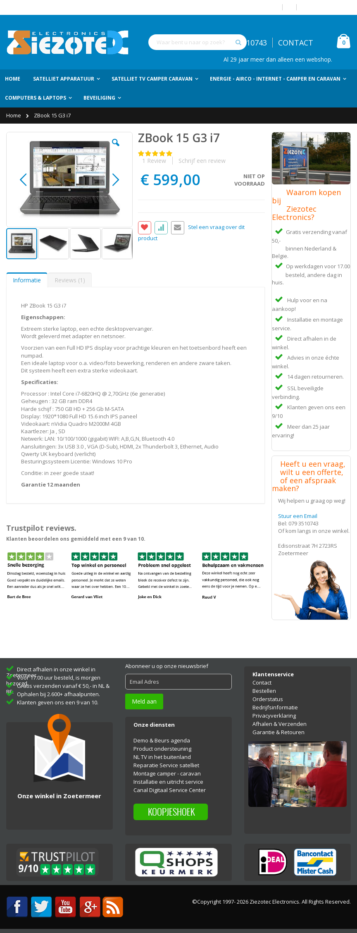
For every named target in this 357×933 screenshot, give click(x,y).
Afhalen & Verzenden (279, 724)
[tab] (27, 279)
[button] (115, 148)
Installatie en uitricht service (168, 781)
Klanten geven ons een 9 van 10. (57, 702)
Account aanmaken (327, 7)
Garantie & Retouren (278, 732)
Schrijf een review (202, 161)
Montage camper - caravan (167, 773)
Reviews (70, 280)
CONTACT (295, 43)
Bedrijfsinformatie (275, 707)
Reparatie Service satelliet (166, 765)
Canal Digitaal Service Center (169, 790)
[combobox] (197, 42)
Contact (261, 682)
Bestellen (264, 690)
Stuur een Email (297, 516)
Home (14, 115)
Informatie (27, 280)
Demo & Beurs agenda (161, 740)
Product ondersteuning (162, 748)
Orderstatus (267, 699)
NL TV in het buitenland (162, 757)
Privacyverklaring (274, 715)
